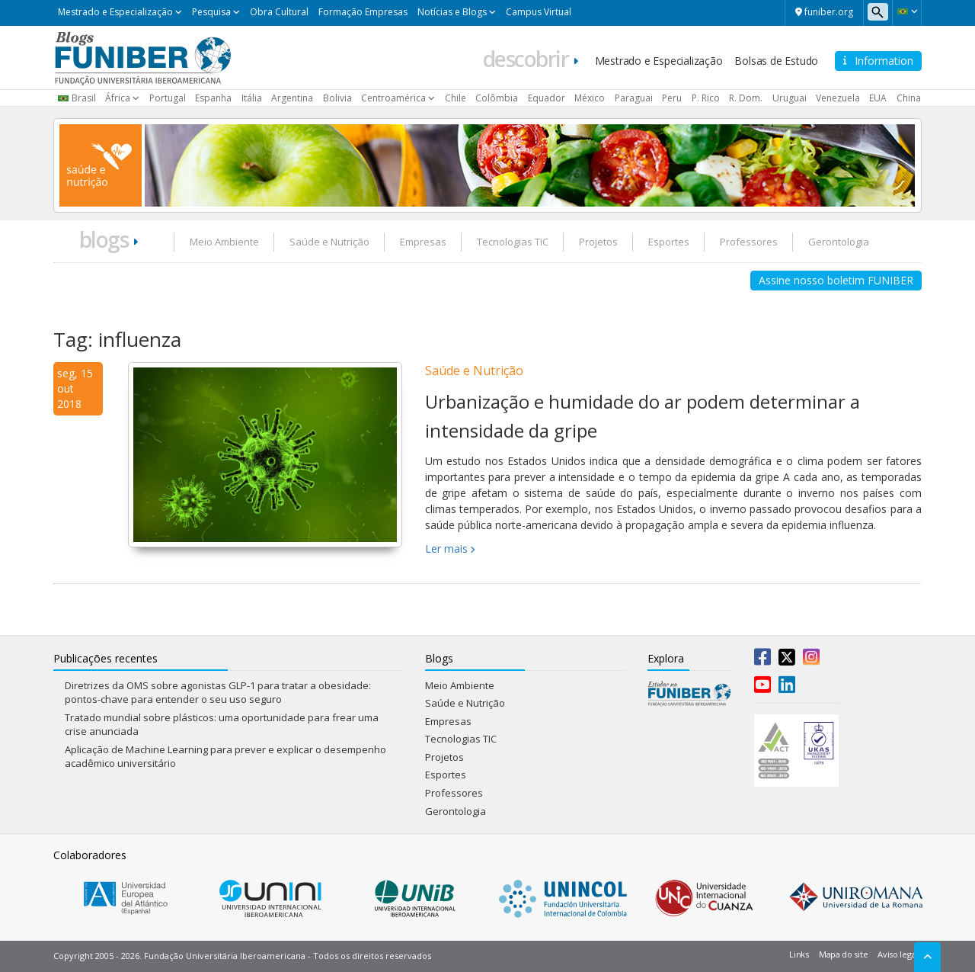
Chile (455, 97)
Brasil (84, 97)
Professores (749, 242)
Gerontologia (838, 242)
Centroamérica (393, 97)
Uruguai (789, 97)
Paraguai (634, 97)
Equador (546, 97)
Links (799, 954)
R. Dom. (745, 97)
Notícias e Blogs (452, 11)
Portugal (167, 97)
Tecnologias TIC (512, 242)
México (589, 97)
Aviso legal (898, 954)
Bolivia (337, 97)
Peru (672, 97)
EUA (878, 97)
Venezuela (838, 97)
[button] (907, 11)
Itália (251, 97)
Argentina (292, 97)
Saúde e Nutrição (329, 242)
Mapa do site (843, 954)
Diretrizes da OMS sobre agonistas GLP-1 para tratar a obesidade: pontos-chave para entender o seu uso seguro (218, 692)
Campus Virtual (538, 11)
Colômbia (496, 97)
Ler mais (446, 548)
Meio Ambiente (224, 242)
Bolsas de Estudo (776, 60)
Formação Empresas (363, 11)
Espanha (213, 97)
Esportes (668, 242)
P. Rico (706, 97)
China (909, 97)
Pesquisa (211, 11)
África (117, 97)
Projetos (598, 242)
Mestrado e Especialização (115, 11)
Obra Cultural (279, 11)
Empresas (423, 242)
